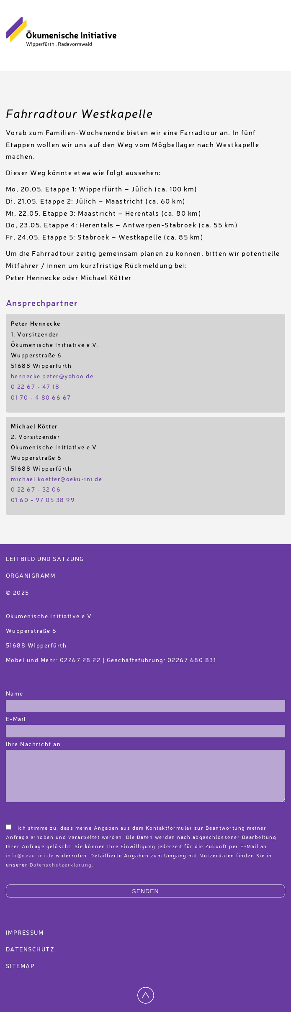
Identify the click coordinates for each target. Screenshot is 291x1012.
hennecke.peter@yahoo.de (52, 377)
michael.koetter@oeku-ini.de (57, 479)
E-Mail (16, 719)
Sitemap (20, 966)
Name (14, 694)
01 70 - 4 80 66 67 (41, 398)
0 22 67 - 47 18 (35, 387)
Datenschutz (30, 950)
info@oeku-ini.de (30, 856)
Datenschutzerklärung (61, 865)
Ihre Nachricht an (34, 744)
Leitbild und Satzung (45, 559)
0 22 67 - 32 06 (36, 490)
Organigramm (31, 576)
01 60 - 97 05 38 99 (43, 500)
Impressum (25, 933)
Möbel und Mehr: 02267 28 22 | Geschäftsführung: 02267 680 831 (111, 660)
